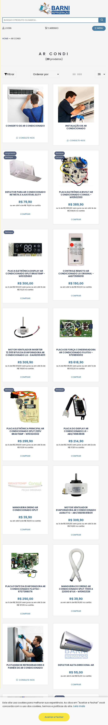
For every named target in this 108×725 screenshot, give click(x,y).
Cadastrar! (90, 613)
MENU (98, 28)
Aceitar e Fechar (54, 717)
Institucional (13, 641)
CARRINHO (52, 28)
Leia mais (79, 706)
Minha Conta (13, 625)
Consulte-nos (16, 131)
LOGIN (7, 28)
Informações (13, 633)
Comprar (86, 145)
